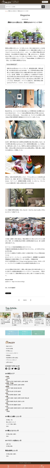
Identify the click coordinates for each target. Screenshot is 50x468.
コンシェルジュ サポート (12, 353)
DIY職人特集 (9, 446)
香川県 (11, 404)
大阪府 (15, 398)
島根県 (11, 401)
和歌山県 (27, 398)
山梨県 (19, 384)
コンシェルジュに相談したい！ (38, 332)
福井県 (19, 391)
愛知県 (15, 394)
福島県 (26, 381)
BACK (25, 300)
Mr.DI (21, 462)
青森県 (8, 381)
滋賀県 (8, 398)
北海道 (8, 378)
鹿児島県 (30, 408)
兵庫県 (19, 398)
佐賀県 (11, 408)
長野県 (22, 384)
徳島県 (8, 404)
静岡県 (11, 394)
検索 (43, 6)
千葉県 (11, 388)
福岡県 (8, 408)
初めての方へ (9, 346)
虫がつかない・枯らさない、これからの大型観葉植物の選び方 (5, 321)
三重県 (19, 394)
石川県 (15, 391)
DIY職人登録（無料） (11, 434)
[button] (49, 315)
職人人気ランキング (11, 422)
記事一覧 (8, 444)
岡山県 (15, 401)
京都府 (11, 398)
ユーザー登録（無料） (11, 424)
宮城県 (15, 381)
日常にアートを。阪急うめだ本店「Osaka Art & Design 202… (27, 321)
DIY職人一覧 (9, 419)
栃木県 (11, 384)
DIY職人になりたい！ (25, 332)
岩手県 (11, 381)
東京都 (15, 388)
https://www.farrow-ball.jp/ (18, 281)
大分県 (22, 408)
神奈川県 (19, 388)
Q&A (7, 426)
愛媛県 (15, 404)
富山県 (11, 391)
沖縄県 (8, 411)
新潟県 (8, 391)
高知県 (19, 404)
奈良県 (22, 398)
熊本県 (19, 408)
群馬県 (15, 384)
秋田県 (19, 381)
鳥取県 (8, 401)
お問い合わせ (9, 362)
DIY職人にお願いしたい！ (11, 332)
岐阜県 (8, 394)
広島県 (19, 401)
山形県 (22, 381)
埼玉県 (8, 388)
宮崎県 (26, 408)
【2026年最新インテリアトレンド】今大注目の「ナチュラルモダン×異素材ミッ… (39, 322)
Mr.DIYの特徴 (9, 348)
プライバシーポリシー (11, 360)
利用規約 (8, 355)
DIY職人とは (9, 350)
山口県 (22, 401)
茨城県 (8, 384)
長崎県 (15, 408)
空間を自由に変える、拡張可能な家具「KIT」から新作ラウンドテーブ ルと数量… (16, 322)
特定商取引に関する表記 (12, 357)
